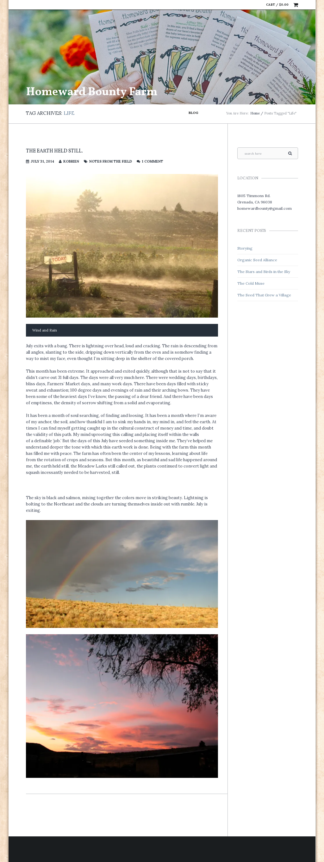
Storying (244, 248)
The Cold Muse (251, 283)
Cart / (277, 5)
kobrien (71, 161)
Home (255, 113)
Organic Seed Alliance (257, 259)
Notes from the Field (110, 161)
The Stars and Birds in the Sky (263, 271)
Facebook (248, 4)
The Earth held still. (54, 151)
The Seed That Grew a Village (264, 295)
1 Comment (152, 161)
